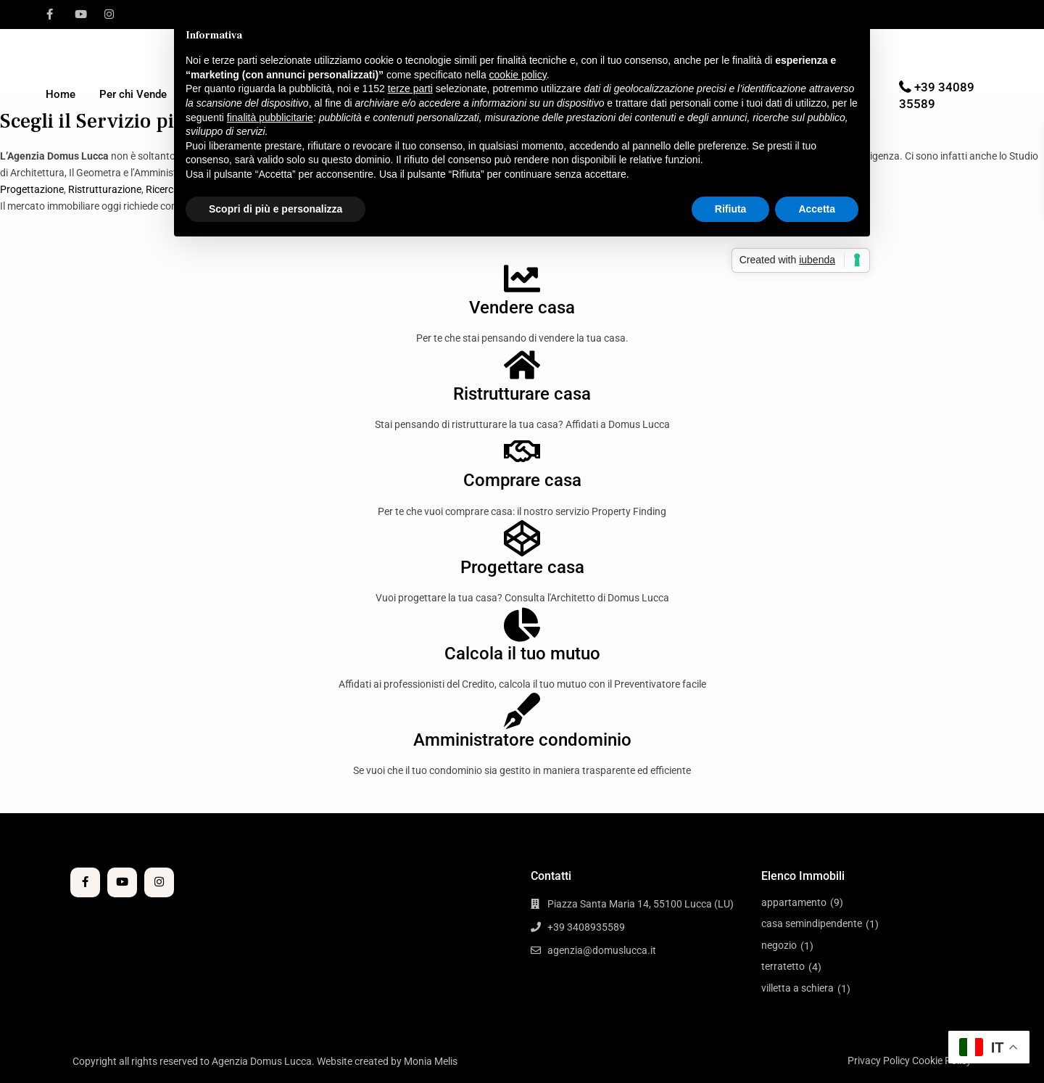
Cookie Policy (942, 1060)
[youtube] (79, 14)
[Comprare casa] (522, 451)
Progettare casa (522, 567)
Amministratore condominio (522, 740)
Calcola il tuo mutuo (522, 653)
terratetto (783, 966)
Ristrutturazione (104, 189)
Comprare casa (522, 480)
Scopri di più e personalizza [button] (275, 209)
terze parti (410, 88)
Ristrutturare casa (522, 394)
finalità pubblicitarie (270, 117)
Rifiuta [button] (731, 209)
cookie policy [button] (518, 75)
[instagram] (109, 14)
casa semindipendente (811, 923)
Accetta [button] (816, 209)
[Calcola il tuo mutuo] (522, 624)
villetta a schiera (797, 988)
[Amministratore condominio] (522, 711)
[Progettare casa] (522, 538)
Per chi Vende (133, 94)
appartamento (793, 902)
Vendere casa (522, 307)
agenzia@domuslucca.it (601, 950)
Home (60, 94)
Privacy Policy (879, 1060)
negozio (779, 945)
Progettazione (32, 189)
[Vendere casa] (522, 278)
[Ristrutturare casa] (522, 365)
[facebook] (50, 14)
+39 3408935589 (586, 927)
